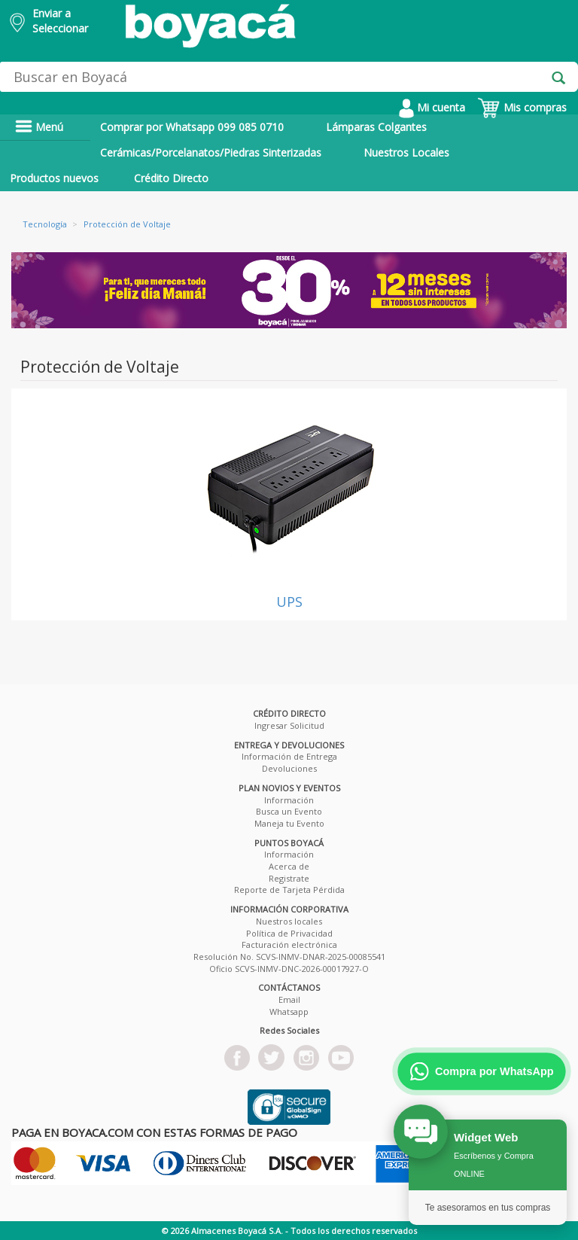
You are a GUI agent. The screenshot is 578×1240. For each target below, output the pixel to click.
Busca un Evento (289, 811)
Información (289, 800)
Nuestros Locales (406, 152)
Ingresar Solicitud (289, 725)
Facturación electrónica (289, 944)
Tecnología (45, 224)
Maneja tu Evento (289, 823)
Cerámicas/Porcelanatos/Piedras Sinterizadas (210, 152)
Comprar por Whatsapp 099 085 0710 (192, 127)
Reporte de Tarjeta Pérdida (289, 889)
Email (289, 999)
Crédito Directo (171, 178)
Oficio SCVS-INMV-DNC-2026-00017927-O (289, 968)
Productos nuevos (54, 178)
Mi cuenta (432, 107)
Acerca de (289, 866)
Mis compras (522, 107)
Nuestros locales (289, 921)
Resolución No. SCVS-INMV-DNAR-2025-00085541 (289, 956)
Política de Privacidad (289, 933)
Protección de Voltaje (127, 224)
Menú (39, 127)
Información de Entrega (289, 756)
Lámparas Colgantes (376, 127)
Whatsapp (289, 1011)
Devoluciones (289, 768)
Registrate (289, 878)
